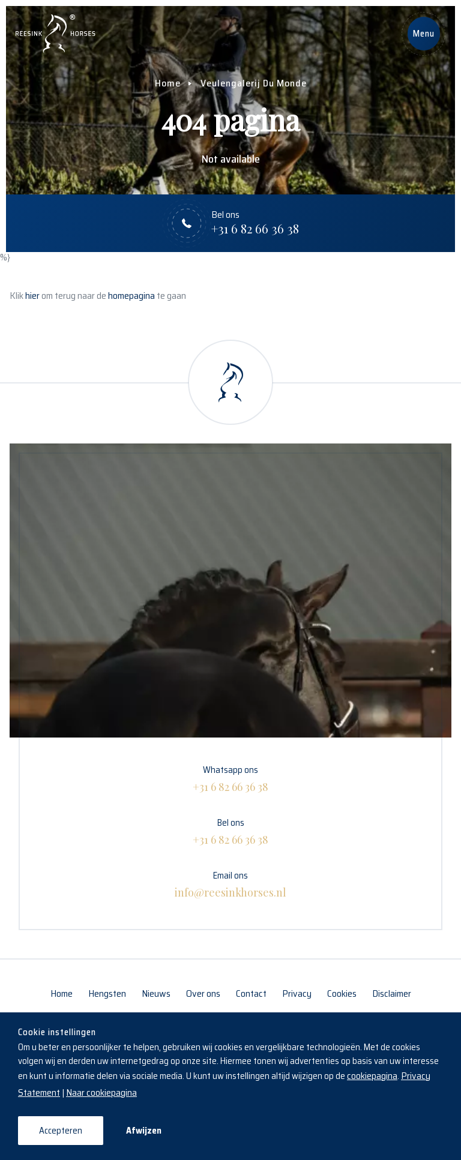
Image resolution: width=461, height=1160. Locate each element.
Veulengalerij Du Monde (253, 83)
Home (168, 83)
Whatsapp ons (230, 779)
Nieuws (156, 993)
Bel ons (230, 832)
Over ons (203, 993)
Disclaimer (391, 993)
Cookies (342, 993)
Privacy (297, 993)
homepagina (131, 295)
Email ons (230, 884)
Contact (251, 993)
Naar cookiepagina (101, 1092)
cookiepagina (372, 1075)
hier (32, 295)
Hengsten (107, 993)
